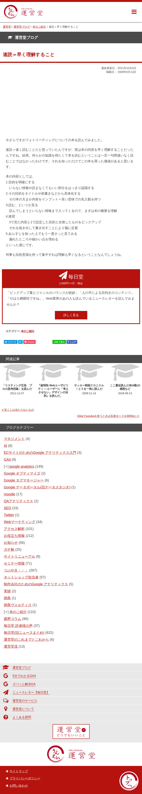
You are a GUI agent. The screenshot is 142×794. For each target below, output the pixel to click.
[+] (6, 466)
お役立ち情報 (14, 536)
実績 (7, 591)
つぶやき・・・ (16, 570)
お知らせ (11, 543)
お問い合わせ (18, 785)
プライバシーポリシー (24, 778)
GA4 (7, 460)
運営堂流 (11, 646)
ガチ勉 (9, 550)
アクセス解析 (14, 529)
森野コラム (12, 619)
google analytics (21, 466)
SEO (7, 508)
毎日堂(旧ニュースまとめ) (24, 633)
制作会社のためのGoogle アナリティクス (36, 584)
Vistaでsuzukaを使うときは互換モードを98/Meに (107, 415)
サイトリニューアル (19, 556)
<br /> (17, 109)
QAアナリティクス (18, 501)
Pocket (29, 342)
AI (5, 446)
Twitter (9, 515)
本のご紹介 (27, 331)
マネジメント (14, 439)
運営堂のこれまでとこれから (26, 640)
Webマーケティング (19, 522)
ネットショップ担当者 (21, 577)
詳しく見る (71, 315)
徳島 (7, 598)
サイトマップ (18, 771)
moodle (9, 494)
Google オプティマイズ (22, 473)
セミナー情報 (14, 563)
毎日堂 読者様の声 (18, 626)
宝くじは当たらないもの (19, 409)
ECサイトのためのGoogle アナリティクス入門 (40, 453)
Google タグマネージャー (24, 480)
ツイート (10, 342)
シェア (72, 342)
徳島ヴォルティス (18, 605)
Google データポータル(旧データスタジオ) (37, 487)
